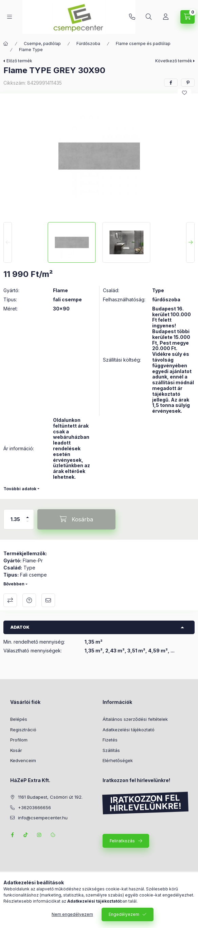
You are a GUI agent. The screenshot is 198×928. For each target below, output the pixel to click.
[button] (99, 156)
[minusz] (27, 524)
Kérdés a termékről (29, 600)
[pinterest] (188, 83)
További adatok (19, 488)
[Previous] (7, 242)
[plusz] (27, 514)
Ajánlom (48, 600)
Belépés (18, 719)
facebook (12, 835)
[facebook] (171, 83)
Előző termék (19, 60)
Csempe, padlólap (42, 43)
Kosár (16, 750)
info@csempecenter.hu (43, 817)
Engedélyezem (124, 914)
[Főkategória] (5, 44)
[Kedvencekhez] (184, 93)
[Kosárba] (76, 519)
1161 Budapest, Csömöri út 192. (50, 797)
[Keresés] (149, 17)
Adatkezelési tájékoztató (129, 729)
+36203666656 (132, 17)
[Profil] (166, 17)
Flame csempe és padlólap (143, 43)
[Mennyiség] (15, 519)
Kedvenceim (23, 760)
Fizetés (110, 739)
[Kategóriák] (9, 16)
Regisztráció (23, 729)
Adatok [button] (20, 627)
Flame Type (31, 49)
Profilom (19, 739)
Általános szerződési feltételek (135, 719)
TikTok (26, 835)
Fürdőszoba (88, 43)
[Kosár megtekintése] (187, 17)
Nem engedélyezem (72, 914)
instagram (39, 835)
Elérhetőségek (118, 760)
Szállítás (111, 750)
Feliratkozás (122, 840)
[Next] (190, 242)
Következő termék (173, 60)
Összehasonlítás (10, 600)
